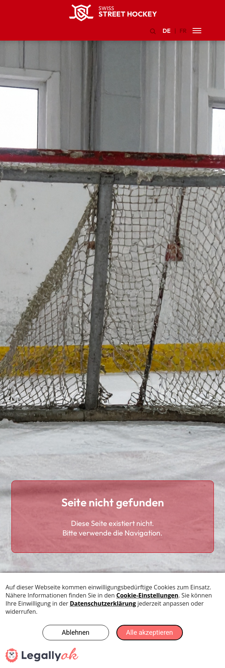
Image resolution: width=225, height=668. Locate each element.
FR (183, 30)
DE (167, 30)
